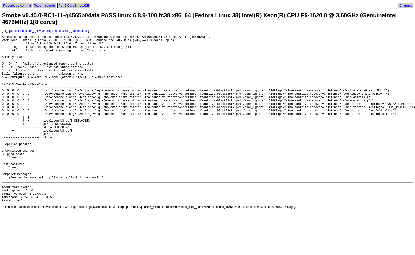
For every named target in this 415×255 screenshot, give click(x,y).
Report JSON (60, 31)
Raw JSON (43, 31)
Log (5, 31)
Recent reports (45, 5)
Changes (405, 5)
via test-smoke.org (21, 31)
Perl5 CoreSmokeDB (73, 5)
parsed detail (80, 31)
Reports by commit (17, 5)
